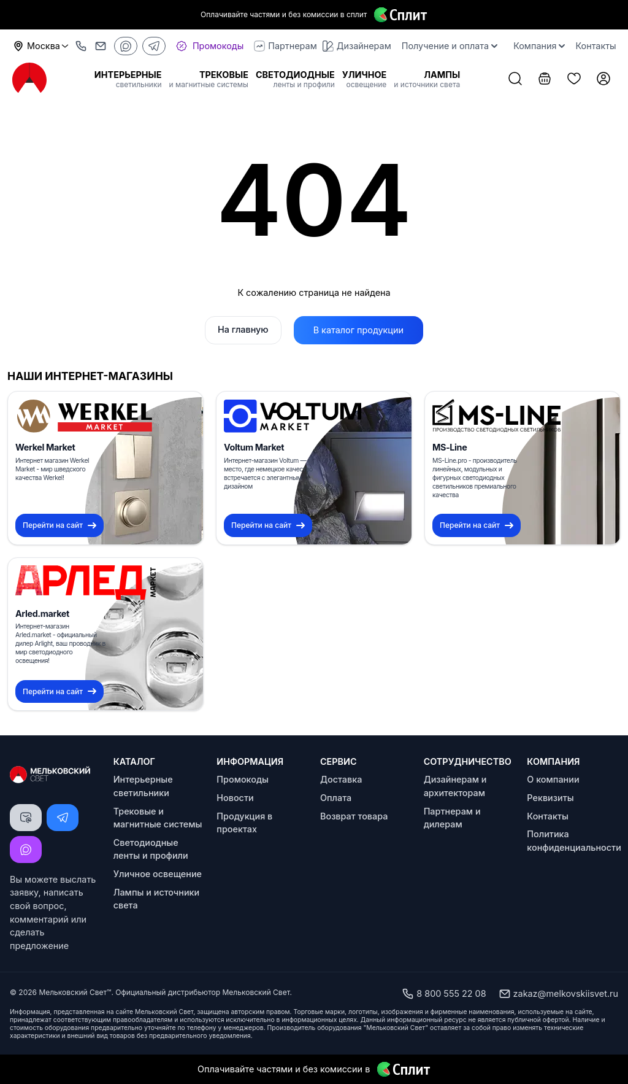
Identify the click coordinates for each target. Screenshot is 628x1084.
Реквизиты (550, 797)
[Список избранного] (574, 80)
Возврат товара (354, 816)
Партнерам (285, 46)
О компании (553, 779)
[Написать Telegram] (62, 817)
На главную (243, 329)
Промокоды (242, 779)
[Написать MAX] (26, 849)
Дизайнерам (356, 46)
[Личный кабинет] (603, 80)
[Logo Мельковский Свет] (29, 79)
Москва (41, 46)
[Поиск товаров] (515, 80)
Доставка (341, 779)
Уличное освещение (157, 874)
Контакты (595, 46)
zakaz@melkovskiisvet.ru (558, 994)
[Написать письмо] (26, 817)
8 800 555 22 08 (444, 994)
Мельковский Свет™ (75, 992)
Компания (539, 46)
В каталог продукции (358, 330)
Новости (234, 797)
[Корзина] (544, 80)
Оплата (335, 797)
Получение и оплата (449, 46)
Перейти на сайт (59, 525)
